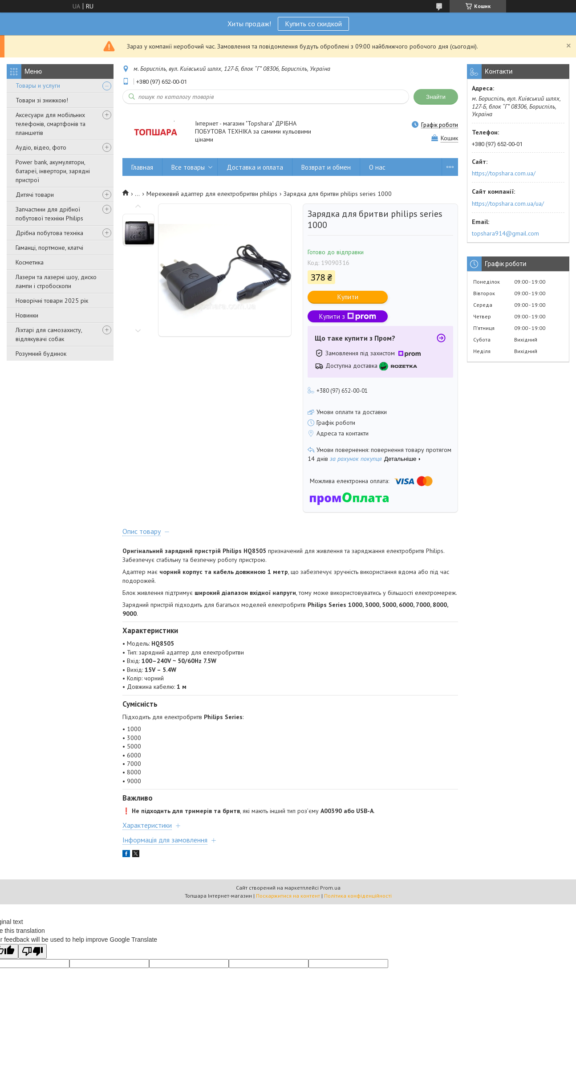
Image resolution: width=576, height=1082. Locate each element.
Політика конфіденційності (358, 895)
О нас (377, 167)
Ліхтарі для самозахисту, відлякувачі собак (49, 334)
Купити (347, 297)
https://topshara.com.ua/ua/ (508, 203)
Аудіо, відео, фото (41, 147)
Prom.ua (330, 887)
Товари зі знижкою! (42, 100)
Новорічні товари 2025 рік (52, 301)
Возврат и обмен (326, 167)
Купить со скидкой (313, 23)
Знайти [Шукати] (436, 97)
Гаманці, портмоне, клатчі (49, 248)
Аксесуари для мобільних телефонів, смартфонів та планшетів (50, 124)
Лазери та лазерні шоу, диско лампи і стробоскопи (56, 281)
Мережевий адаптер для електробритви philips (211, 194)
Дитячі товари (35, 195)
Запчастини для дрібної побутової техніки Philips (49, 213)
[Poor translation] (32, 951)
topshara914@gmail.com (505, 233)
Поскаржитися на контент (288, 895)
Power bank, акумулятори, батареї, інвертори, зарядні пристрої (53, 171)
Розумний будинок (41, 354)
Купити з (347, 316)
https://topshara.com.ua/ (503, 173)
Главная (142, 167)
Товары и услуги (38, 85)
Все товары (188, 167)
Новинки (27, 315)
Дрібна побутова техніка (49, 233)
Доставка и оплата (255, 167)
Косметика (30, 262)
